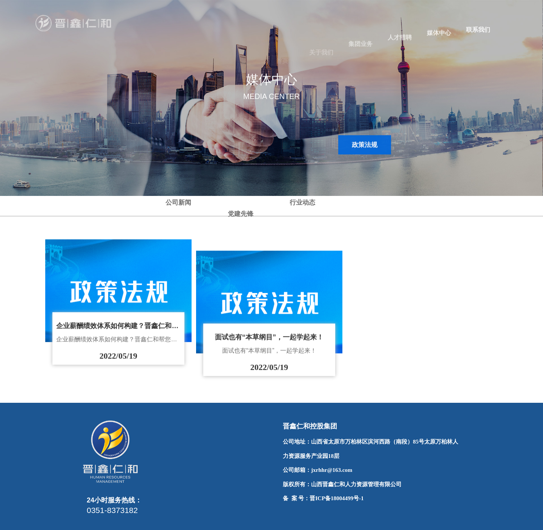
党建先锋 (240, 202)
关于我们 (321, 61)
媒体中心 (439, 37)
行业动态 (302, 144)
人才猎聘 (400, 44)
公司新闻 (178, 213)
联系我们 (478, 32)
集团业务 (360, 52)
